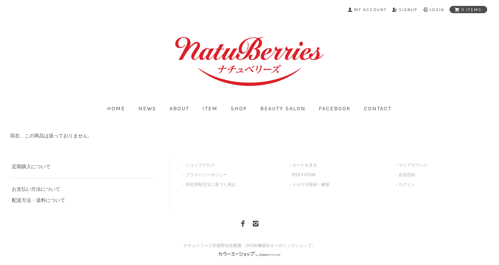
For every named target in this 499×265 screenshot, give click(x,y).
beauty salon (283, 108)
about (179, 108)
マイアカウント (413, 165)
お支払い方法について (36, 189)
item (210, 108)
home (116, 108)
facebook (335, 108)
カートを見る (304, 165)
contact (378, 108)
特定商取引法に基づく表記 (211, 184)
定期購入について (31, 166)
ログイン (407, 184)
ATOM (310, 174)
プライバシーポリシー (206, 174)
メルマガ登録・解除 (311, 184)
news (147, 108)
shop (239, 108)
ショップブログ (200, 165)
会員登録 (407, 174)
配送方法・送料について (38, 200)
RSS (296, 174)
